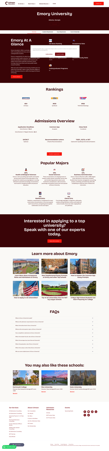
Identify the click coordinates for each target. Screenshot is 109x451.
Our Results (30, 413)
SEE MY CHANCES (16, 76)
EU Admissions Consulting (15, 431)
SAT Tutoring (12, 434)
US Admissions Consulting (15, 410)
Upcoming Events (69, 410)
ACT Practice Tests (50, 417)
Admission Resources (43, 3)
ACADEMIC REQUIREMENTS (54, 154)
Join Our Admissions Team (34, 421)
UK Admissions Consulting (15, 413)
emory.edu (54, 24)
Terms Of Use (57, 444)
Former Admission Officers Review (15, 424)
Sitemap (51, 444)
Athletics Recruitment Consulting (14, 428)
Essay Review (12, 436)
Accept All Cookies (60, 54)
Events (54, 3)
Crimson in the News (33, 418)
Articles (48, 412)
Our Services (21, 3)
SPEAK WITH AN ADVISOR (54, 241)
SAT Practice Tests (50, 415)
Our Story (30, 415)
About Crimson (31, 3)
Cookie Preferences (64, 444)
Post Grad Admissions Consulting (14, 420)
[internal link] (99, 3)
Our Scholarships (32, 426)
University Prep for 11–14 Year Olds (16, 416)
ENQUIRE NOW (98, 3)
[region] (55, 51)
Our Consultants (32, 410)
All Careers (30, 423)
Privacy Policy (71, 444)
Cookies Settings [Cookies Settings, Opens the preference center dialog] (49, 54)
